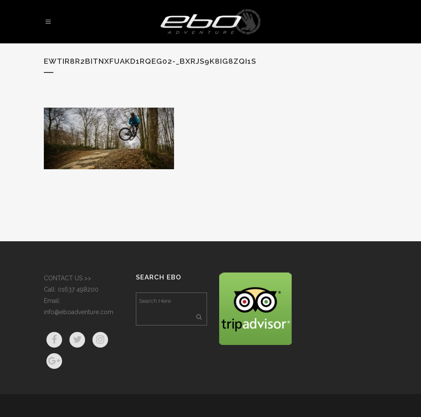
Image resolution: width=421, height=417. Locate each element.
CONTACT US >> (67, 278)
